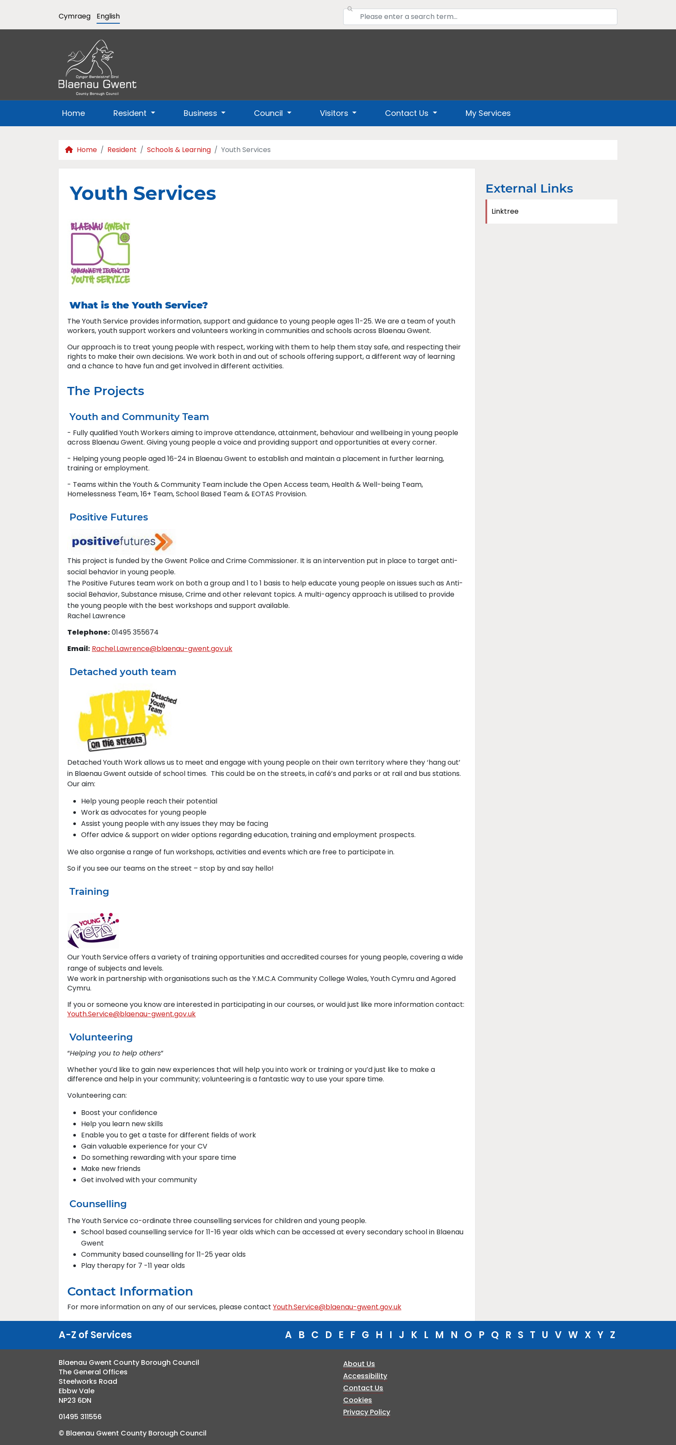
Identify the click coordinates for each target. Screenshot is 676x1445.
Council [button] (269, 113)
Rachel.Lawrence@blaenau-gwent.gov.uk (162, 649)
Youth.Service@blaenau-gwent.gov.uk (131, 1014)
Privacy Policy (366, 1412)
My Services (488, 113)
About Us (359, 1364)
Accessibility (365, 1376)
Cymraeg (75, 16)
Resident (122, 150)
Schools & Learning (179, 150)
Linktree (505, 211)
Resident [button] (131, 113)
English (108, 16)
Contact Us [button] (408, 113)
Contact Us (363, 1388)
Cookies (357, 1400)
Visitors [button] (335, 113)
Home (73, 113)
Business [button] (201, 113)
